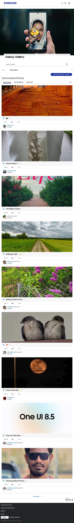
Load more (36, 496)
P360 (8, 216)
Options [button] (69, 70)
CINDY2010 (10, 261)
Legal (2, 514)
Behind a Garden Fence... (14, 299)
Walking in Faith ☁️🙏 (14, 254)
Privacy (3, 511)
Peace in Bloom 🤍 (12, 163)
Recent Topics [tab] (7, 82)
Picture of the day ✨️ (13, 390)
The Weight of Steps (13, 209)
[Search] (37, 64)
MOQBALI (9, 125)
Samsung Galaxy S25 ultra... (15, 481)
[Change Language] (5, 517)
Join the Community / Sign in (61, 74)
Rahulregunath (11, 171)
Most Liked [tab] (30, 82)
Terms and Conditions (7, 508)
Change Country (15, 517)
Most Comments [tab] (18, 82)
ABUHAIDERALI (11, 352)
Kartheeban (10, 397)
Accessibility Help (6, 505)
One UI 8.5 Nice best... (13, 435)
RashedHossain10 (11, 443)
